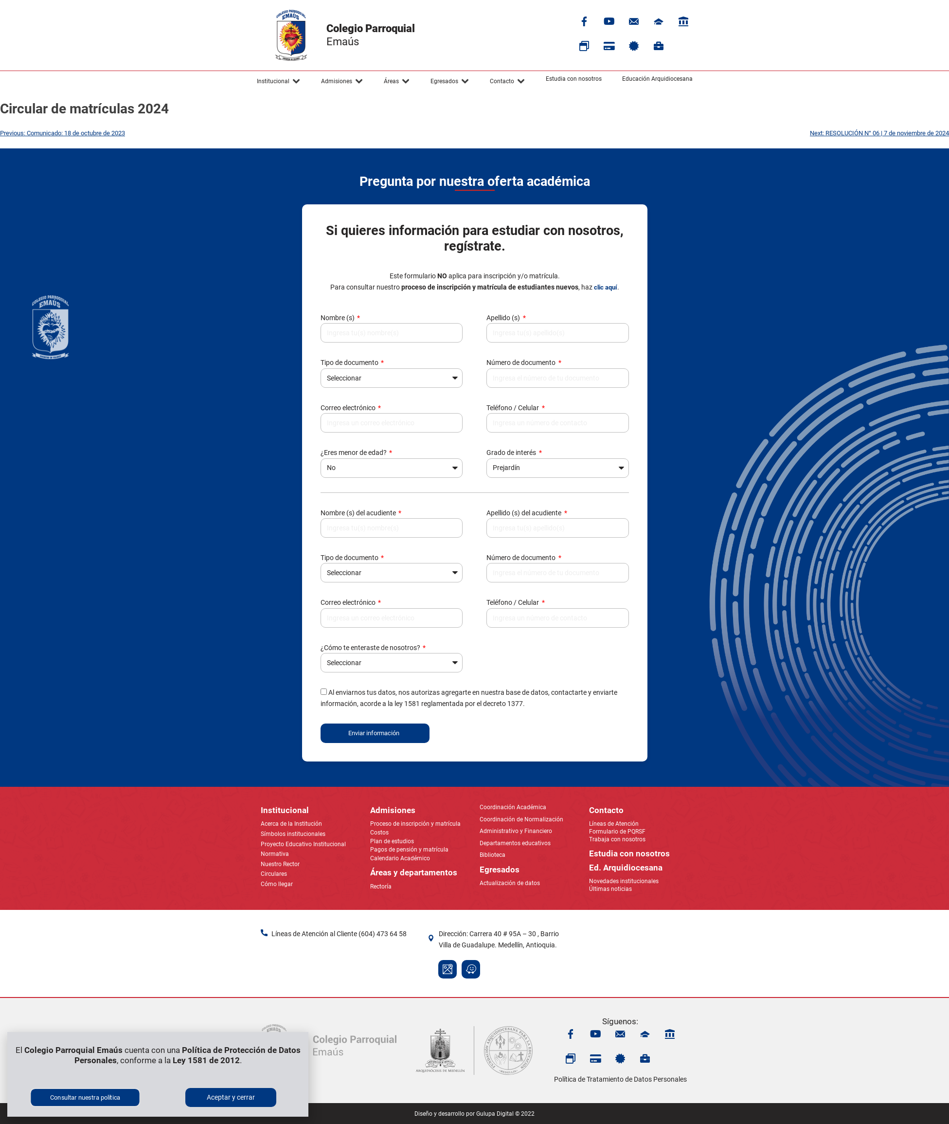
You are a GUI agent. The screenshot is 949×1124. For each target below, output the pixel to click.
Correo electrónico (349, 408)
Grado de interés (511, 452)
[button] (279, 81)
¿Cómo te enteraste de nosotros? (371, 648)
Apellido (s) (503, 318)
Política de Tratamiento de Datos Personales (620, 1079)
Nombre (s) (338, 318)
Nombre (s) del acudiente (359, 513)
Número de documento (521, 362)
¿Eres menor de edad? (354, 452)
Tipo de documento (350, 362)
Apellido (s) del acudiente (524, 513)
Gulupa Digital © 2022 (505, 1113)
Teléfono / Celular (513, 408)
